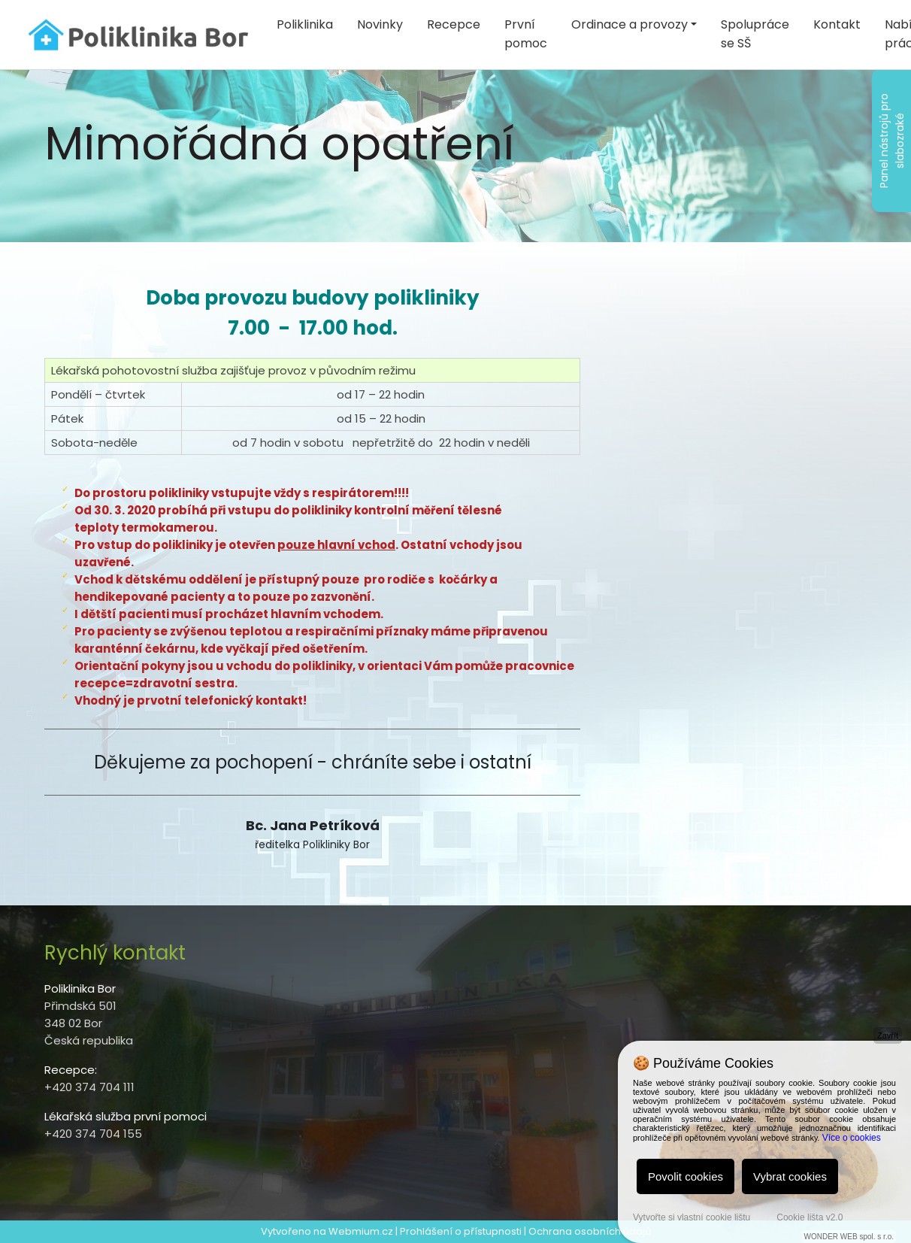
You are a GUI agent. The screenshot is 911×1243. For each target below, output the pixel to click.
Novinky (380, 24)
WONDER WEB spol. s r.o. (849, 1236)
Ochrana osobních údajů (589, 1231)
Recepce (453, 24)
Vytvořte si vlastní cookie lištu (691, 1217)
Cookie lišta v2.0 (809, 1217)
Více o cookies (851, 1137)
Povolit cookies (685, 1176)
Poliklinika (305, 24)
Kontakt (837, 24)
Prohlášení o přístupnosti (461, 1231)
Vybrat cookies (790, 1176)
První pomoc (525, 34)
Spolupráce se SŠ (755, 34)
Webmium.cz (360, 1231)
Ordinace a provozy (629, 24)
